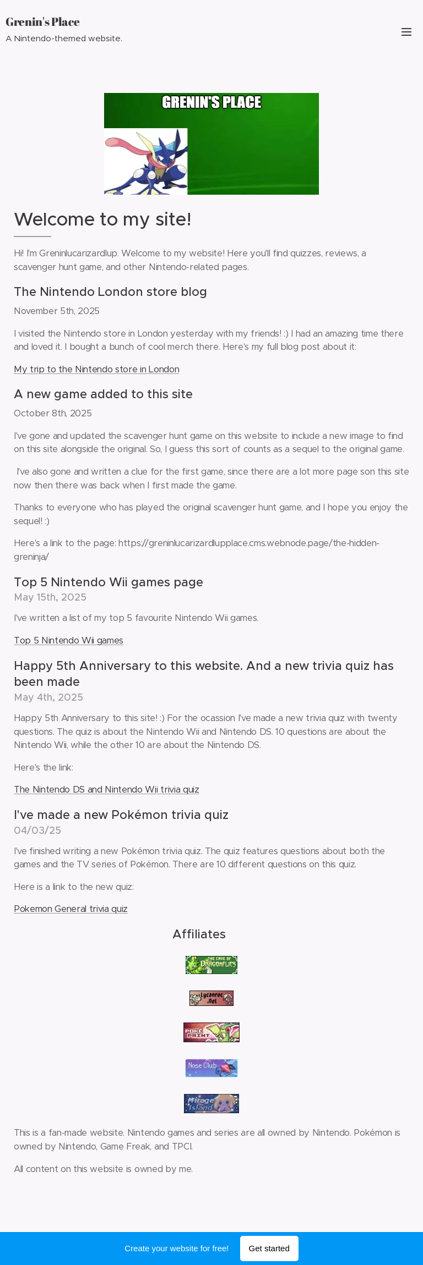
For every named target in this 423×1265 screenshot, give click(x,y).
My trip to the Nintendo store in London (96, 369)
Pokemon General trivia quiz (71, 909)
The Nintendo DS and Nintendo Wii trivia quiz (106, 789)
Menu (406, 31)
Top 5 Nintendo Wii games (68, 640)
